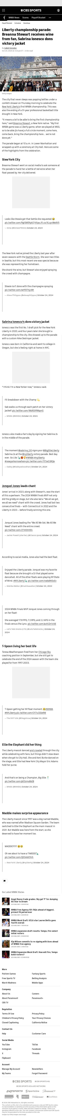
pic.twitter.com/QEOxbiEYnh (19, 857)
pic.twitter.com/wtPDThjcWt (19, 290)
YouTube (6, 1045)
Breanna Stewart (21, 123)
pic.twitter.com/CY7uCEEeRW (31, 713)
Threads (35, 1053)
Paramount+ (37, 998)
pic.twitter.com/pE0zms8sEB (19, 781)
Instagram (6, 1049)
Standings (26, 23)
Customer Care (39, 1034)
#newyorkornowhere (15, 461)
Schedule (17, 23)
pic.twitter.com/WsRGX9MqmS (27, 410)
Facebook (36, 1049)
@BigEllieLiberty (51, 450)
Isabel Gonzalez (10, 48)
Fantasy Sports (38, 974)
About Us (6, 994)
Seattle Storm (33, 257)
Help (4, 1034)
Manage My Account (11, 1069)
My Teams (6, 1073)
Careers (35, 994)
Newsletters (37, 1069)
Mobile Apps (37, 983)
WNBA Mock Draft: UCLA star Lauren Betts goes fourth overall (33, 921)
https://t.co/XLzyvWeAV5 (46, 222)
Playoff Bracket (7, 23)
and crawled (36, 750)
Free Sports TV (8, 978)
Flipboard (6, 1058)
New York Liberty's (11, 106)
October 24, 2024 (35, 228)
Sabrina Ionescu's (13, 322)
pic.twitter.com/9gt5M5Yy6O (19, 222)
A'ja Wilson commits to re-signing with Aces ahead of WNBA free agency (34, 943)
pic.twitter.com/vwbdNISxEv (42, 581)
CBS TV (5, 1003)
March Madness (9, 983)
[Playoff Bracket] (38, 18)
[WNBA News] (14, 18)
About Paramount (10, 998)
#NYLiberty (19, 581)
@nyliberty (27, 454)
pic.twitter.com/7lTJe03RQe (40, 461)
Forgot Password (39, 1073)
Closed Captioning (10, 1022)
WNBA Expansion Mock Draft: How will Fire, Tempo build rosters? (34, 953)
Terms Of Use (8, 1014)
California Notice (39, 1022)
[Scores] (25, 18)
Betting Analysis (39, 978)
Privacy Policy (38, 1014)
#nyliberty (39, 457)
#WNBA (30, 457)
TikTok (35, 1045)
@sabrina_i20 (25, 450)
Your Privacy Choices (41, 1018)
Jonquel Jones (11, 486)
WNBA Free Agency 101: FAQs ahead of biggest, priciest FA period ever (32, 911)
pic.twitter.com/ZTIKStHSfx (19, 530)
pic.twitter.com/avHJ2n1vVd (42, 624)
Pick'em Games (9, 974)
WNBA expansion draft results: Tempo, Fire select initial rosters (34, 932)
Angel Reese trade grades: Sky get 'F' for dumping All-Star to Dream (34, 900)
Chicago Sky (44, 652)
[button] (50, 18)
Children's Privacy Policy (13, 1018)
